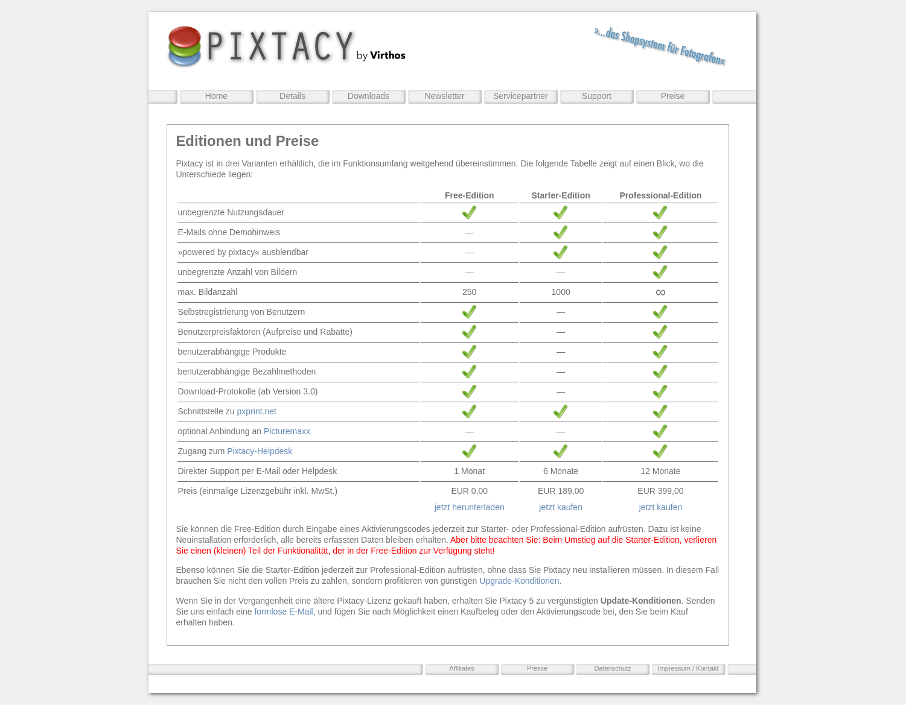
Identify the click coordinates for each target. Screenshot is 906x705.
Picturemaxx (287, 431)
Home (216, 96)
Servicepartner (520, 96)
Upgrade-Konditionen (519, 581)
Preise (673, 96)
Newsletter (444, 96)
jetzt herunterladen (470, 507)
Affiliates (461, 668)
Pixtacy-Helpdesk (259, 451)
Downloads (368, 96)
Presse (537, 668)
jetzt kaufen (560, 507)
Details (292, 96)
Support (596, 96)
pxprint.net (256, 411)
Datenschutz (612, 668)
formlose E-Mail (283, 611)
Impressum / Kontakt (688, 668)
